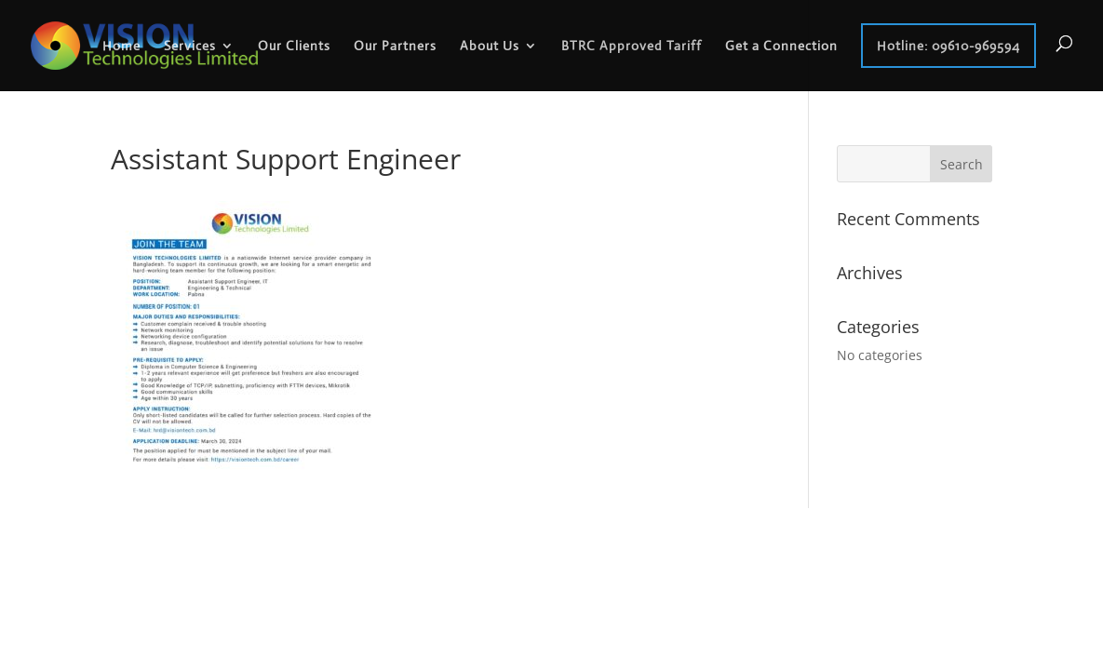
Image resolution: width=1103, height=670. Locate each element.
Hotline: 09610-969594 (948, 45)
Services (190, 45)
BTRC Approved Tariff (631, 45)
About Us (489, 45)
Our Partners (395, 45)
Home (121, 45)
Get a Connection (781, 45)
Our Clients (294, 45)
